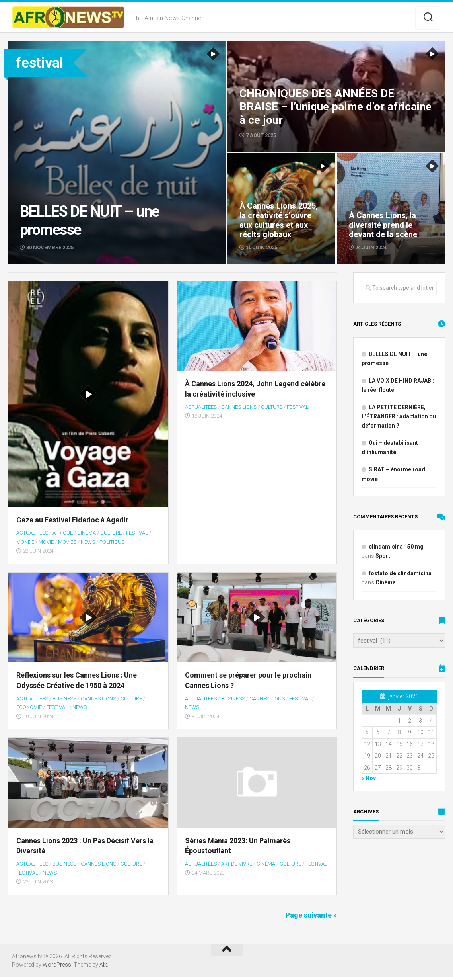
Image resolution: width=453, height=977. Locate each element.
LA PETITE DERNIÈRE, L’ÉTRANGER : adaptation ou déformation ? (399, 416)
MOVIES (67, 542)
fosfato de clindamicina (400, 573)
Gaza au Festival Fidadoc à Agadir (72, 520)
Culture (111, 533)
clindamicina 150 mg (396, 546)
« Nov (369, 778)
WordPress (57, 964)
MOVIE (46, 542)
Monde (25, 542)
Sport (382, 556)
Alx (103, 964)
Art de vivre (236, 864)
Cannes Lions (239, 407)
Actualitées (32, 533)
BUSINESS (64, 698)
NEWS (88, 542)
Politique (111, 542)
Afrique (62, 533)
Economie (29, 707)
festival (137, 533)
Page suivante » (311, 915)
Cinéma (86, 533)
